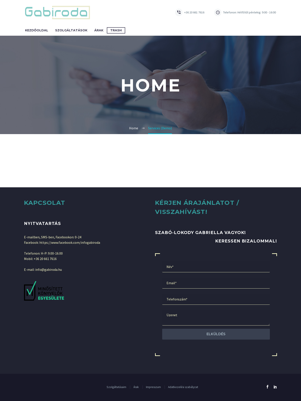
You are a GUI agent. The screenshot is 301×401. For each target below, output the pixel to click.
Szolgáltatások (71, 30)
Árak (98, 30)
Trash (116, 30)
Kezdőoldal (36, 30)
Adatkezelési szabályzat (183, 387)
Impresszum (153, 387)
